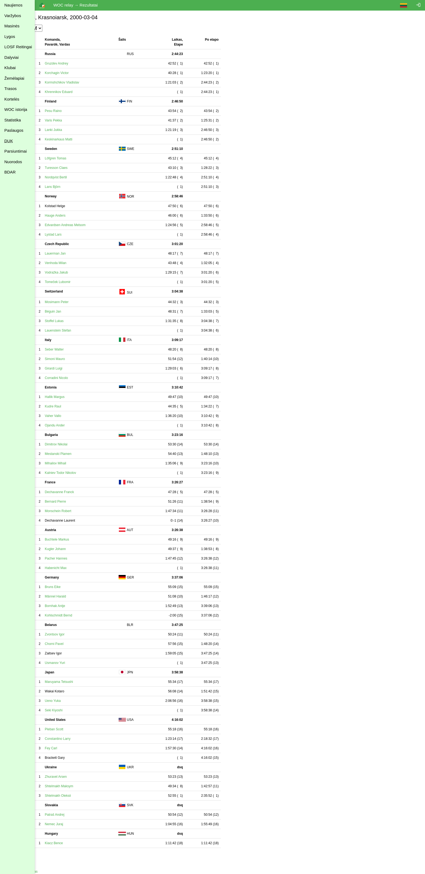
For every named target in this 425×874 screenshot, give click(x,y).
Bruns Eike (77, 587)
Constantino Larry (82, 739)
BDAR (10, 172)
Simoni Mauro (79, 359)
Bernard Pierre (79, 501)
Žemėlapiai (14, 78)
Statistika (12, 120)
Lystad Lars (77, 234)
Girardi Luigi (78, 368)
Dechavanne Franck (83, 492)
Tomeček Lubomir (82, 282)
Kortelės (11, 99)
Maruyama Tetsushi (83, 682)
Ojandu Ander (79, 425)
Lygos (9, 36)
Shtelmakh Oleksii (82, 796)
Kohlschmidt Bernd (83, 615)
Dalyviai (11, 57)
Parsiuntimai (15, 151)
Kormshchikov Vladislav (86, 82)
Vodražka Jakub (80, 272)
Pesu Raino (77, 111)
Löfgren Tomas (80, 158)
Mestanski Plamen (82, 454)
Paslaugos (13, 130)
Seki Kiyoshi (78, 710)
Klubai (10, 67)
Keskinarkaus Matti (83, 139)
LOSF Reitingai (18, 46)
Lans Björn (77, 187)
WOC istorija (15, 109)
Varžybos (12, 15)
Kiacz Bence (78, 843)
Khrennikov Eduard (83, 92)
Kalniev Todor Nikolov (84, 473)
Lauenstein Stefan (82, 330)
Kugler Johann (79, 549)
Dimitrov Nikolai (80, 444)
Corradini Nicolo (80, 378)
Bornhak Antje (79, 606)
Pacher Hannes (80, 558)
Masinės (12, 26)
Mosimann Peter (81, 302)
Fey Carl (75, 748)
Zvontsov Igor (79, 634)
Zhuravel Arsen (80, 777)
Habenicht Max (80, 568)
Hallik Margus (79, 397)
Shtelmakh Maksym (83, 786)
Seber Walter (78, 349)
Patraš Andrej (79, 815)
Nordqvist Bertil (80, 177)
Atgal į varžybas (50, 871)
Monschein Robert (82, 511)
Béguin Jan (77, 311)
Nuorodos (13, 161)
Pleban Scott (78, 729)
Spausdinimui (49, 854)
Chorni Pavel (78, 644)
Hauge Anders (79, 215)
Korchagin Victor (81, 73)
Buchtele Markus (81, 539)
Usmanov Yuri (79, 663)
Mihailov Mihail (80, 463)
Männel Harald (79, 596)
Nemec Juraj (78, 824)
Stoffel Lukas (78, 321)
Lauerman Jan (79, 253)
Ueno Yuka (77, 701)
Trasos (10, 88)
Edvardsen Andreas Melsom (89, 225)
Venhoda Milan (80, 263)
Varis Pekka (77, 120)
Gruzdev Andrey (81, 63)
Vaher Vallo (77, 416)
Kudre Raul (77, 406)
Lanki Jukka (77, 130)
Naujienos (13, 5)
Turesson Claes (80, 168)
